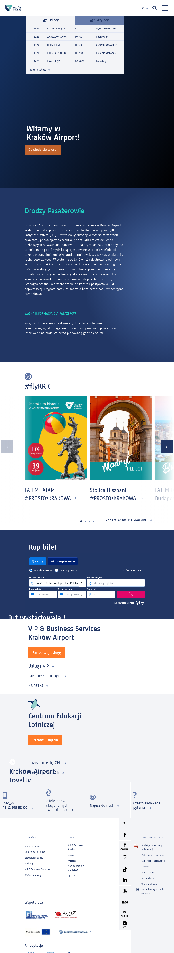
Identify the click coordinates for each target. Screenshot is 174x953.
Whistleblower (149, 881)
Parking (29, 861)
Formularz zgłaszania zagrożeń (152, 888)
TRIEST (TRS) (53, 44)
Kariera (145, 864)
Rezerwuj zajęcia (45, 740)
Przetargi (72, 858)
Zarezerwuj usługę (47, 652)
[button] (81, 521)
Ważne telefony (33, 872)
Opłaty (71, 873)
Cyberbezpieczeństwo (153, 858)
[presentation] (6, 446)
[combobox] (143, 8)
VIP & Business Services (37, 867)
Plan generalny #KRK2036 (76, 865)
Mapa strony (148, 875)
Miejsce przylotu (95, 577)
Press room (147, 870)
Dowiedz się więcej (43, 150)
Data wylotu (35, 589)
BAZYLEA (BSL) (54, 61)
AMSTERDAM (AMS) (57, 28)
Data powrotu (65, 589)
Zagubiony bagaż (34, 855)
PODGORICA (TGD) (56, 53)
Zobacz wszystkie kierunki (126, 520)
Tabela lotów (38, 69)
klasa (122, 570)
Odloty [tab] (51, 20)
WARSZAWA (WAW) (57, 36)
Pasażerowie (92, 589)
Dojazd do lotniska (35, 849)
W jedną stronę (68, 570)
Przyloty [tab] (99, 19)
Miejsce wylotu (36, 577)
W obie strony (43, 570)
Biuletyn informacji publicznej (151, 844)
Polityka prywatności (152, 852)
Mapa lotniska (32, 843)
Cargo (71, 852)
